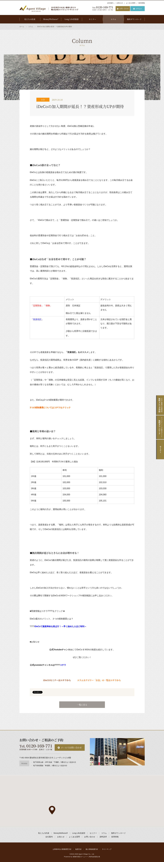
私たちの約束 (29, 19)
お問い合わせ (124, 8)
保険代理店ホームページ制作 (82, 856)
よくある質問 (130, 3)
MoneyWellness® (50, 19)
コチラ (63, 665)
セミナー (92, 19)
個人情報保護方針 (92, 849)
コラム (113, 19)
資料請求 (103, 837)
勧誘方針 (78, 849)
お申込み (139, 8)
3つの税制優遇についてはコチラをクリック (50, 407)
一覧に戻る (82, 704)
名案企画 (97, 856)
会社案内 (110, 3)
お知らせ (120, 3)
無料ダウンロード (134, 19)
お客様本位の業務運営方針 (62, 849)
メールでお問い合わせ (71, 747)
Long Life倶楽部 (72, 19)
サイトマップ (106, 849)
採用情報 (141, 3)
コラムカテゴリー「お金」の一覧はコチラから (99, 680)
